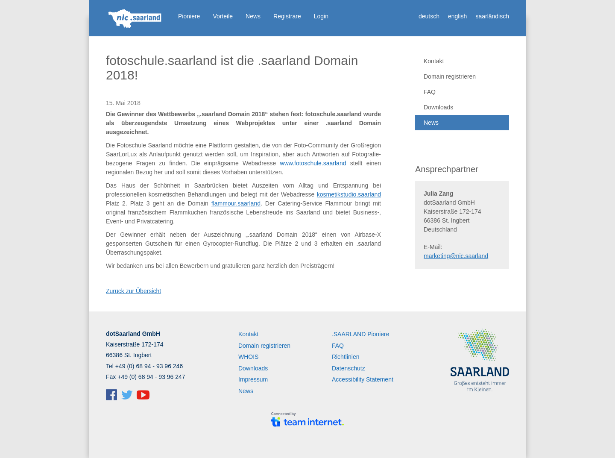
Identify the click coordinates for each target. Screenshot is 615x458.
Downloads (438, 107)
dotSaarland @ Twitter (127, 394)
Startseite (135, 19)
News (253, 16)
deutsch (429, 16)
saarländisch (492, 16)
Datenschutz (348, 368)
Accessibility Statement (362, 379)
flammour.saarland (236, 203)
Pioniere (189, 16)
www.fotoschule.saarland (313, 163)
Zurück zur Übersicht (133, 291)
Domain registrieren (450, 76)
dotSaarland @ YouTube (143, 394)
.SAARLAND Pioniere (361, 334)
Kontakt (434, 61)
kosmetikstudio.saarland (349, 194)
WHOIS (248, 356)
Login (321, 16)
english (457, 16)
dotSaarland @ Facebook (111, 394)
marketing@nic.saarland (456, 255)
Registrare (287, 16)
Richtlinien (346, 356)
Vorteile (223, 16)
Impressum (253, 379)
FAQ (430, 91)
